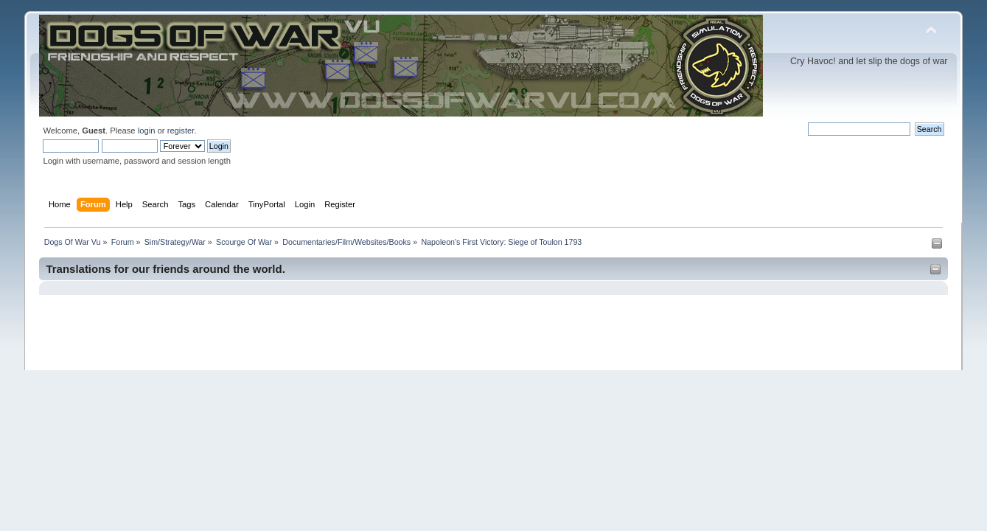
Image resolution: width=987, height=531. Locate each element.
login (147, 130)
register (181, 130)
